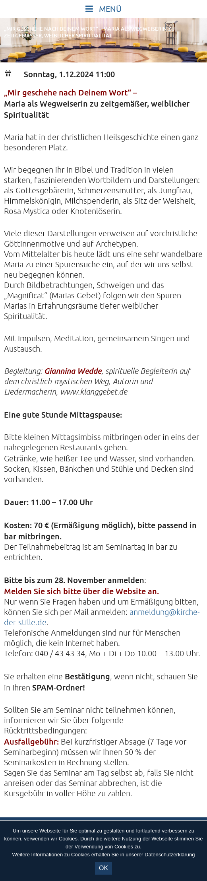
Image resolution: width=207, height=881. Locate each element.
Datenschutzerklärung (170, 855)
